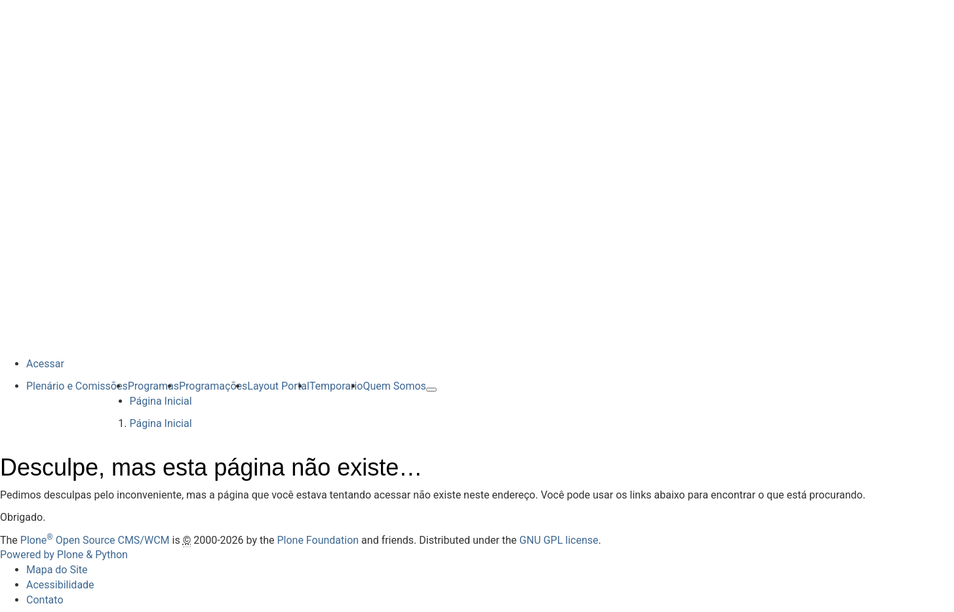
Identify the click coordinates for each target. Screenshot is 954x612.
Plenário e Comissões (77, 386)
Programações (213, 386)
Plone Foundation (318, 540)
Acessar (45, 363)
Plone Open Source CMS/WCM (95, 540)
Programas (153, 386)
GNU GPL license (558, 540)
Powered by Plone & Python (64, 554)
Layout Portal (278, 386)
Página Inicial (161, 401)
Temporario (336, 386)
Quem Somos (394, 386)
